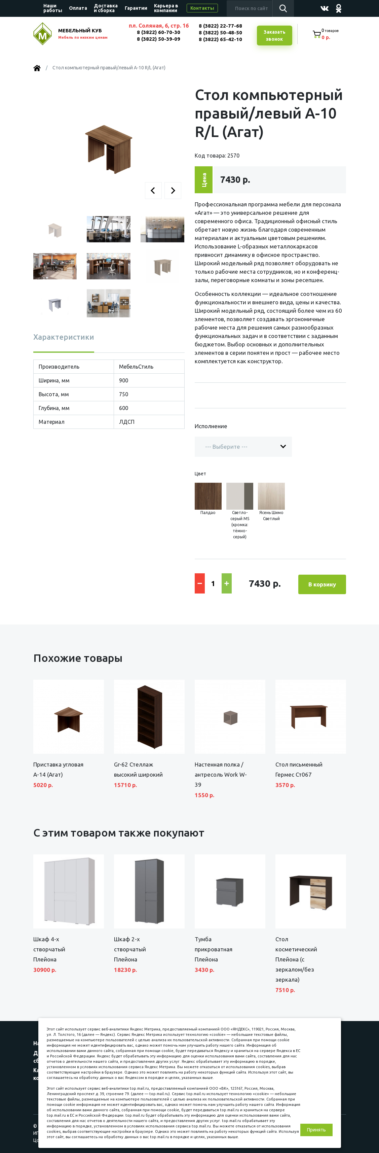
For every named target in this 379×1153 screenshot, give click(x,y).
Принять (316, 1129)
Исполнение (211, 426)
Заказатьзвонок (274, 36)
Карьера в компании (166, 8)
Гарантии (136, 8)
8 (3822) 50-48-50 (219, 32)
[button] (153, 191)
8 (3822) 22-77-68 (219, 26)
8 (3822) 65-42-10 (219, 39)
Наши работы (52, 8)
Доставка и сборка (106, 8)
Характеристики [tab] (63, 337)
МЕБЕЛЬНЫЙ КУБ (89, 34)
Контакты (202, 8)
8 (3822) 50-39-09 (158, 39)
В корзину (322, 583)
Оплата (78, 8)
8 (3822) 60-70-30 (158, 32)
